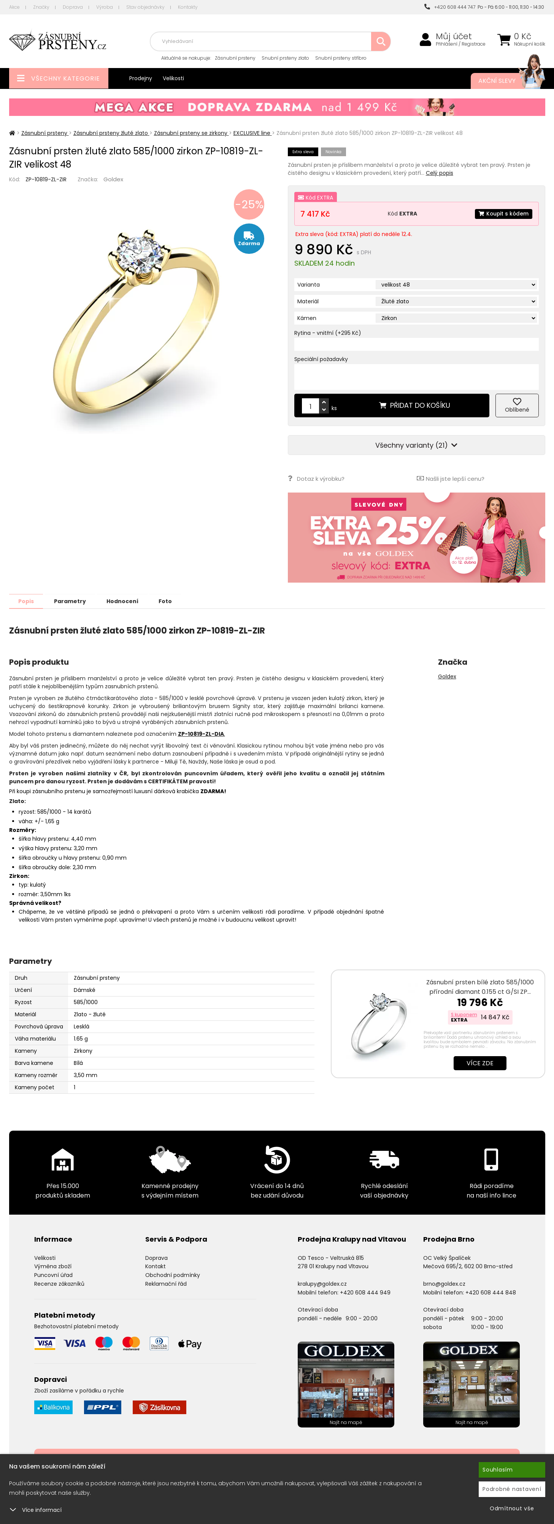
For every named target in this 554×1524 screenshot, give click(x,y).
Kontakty (188, 7)
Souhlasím (498, 1469)
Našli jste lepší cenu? (450, 478)
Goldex (113, 179)
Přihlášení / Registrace (461, 44)
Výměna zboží (52, 1266)
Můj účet (454, 36)
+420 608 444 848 (490, 1292)
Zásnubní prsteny (235, 58)
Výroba (104, 7)
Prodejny (140, 78)
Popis (27, 601)
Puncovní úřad (53, 1274)
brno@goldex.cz (444, 1283)
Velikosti (173, 78)
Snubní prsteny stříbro (341, 58)
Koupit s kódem (503, 213)
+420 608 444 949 (365, 1292)
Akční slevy (504, 81)
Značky (41, 7)
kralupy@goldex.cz (322, 1283)
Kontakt (155, 1266)
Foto (170, 601)
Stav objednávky (145, 7)
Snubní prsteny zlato (285, 58)
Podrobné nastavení (512, 1489)
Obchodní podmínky (172, 1274)
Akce (14, 7)
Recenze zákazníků (59, 1283)
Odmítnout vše (512, 1508)
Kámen (306, 318)
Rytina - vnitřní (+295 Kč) (327, 333)
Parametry (72, 601)
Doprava (73, 7)
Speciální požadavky (321, 359)
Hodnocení (126, 601)
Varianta (308, 284)
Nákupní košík (529, 44)
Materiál (308, 301)
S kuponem (464, 1014)
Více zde (480, 1062)
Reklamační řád (166, 1283)
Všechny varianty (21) (416, 445)
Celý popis (439, 173)
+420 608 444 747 (449, 7)
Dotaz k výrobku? (316, 478)
